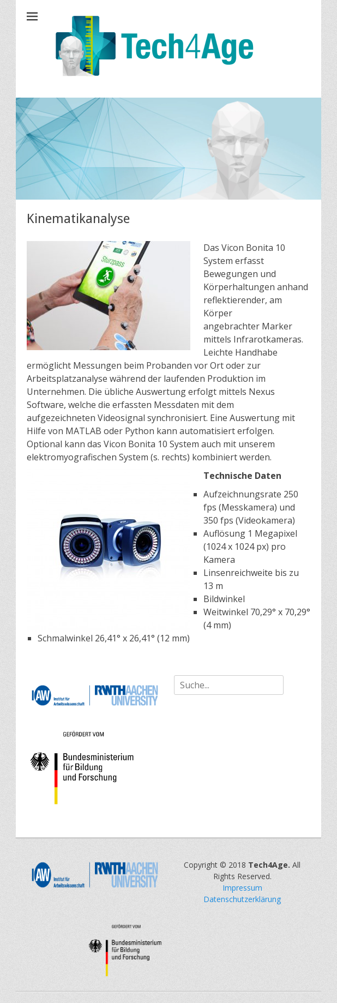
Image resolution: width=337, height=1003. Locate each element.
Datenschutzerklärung (242, 899)
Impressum (242, 887)
